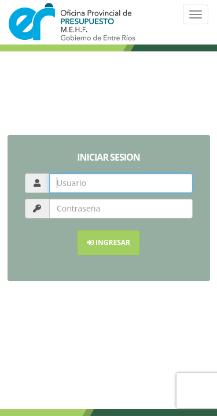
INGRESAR (108, 242)
